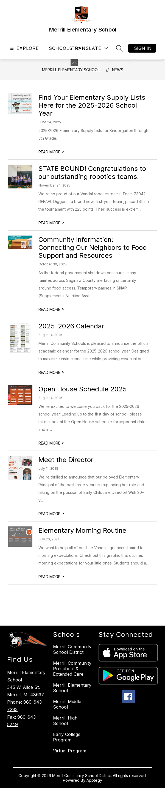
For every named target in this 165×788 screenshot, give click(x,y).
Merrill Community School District (72, 649)
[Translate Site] (89, 48)
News (117, 69)
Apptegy (94, 780)
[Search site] (119, 48)
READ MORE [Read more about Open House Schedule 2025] (51, 443)
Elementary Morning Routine (82, 530)
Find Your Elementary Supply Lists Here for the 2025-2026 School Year (91, 105)
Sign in (143, 48)
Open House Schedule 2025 (82, 389)
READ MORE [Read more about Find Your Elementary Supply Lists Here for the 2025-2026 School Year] (51, 152)
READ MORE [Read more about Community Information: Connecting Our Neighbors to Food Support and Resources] (51, 309)
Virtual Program (69, 750)
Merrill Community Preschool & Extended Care (72, 668)
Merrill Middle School (67, 704)
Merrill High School (65, 720)
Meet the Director (65, 460)
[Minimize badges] (74, 62)
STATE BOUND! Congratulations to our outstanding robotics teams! (92, 172)
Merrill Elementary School (71, 69)
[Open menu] (24, 48)
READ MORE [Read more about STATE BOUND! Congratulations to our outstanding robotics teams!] (51, 222)
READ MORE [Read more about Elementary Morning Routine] (51, 576)
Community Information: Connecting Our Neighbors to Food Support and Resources (92, 247)
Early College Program (66, 737)
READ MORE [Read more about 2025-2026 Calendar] (51, 372)
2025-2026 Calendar (71, 326)
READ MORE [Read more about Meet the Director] (51, 513)
